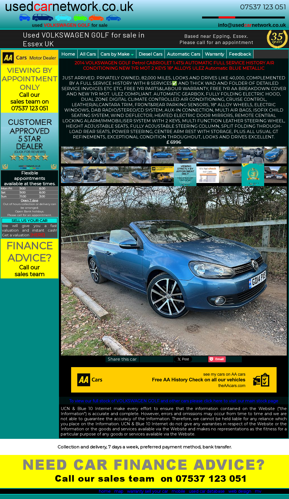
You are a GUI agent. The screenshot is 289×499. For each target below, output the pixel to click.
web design (239, 491)
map (118, 491)
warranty (135, 491)
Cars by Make (117, 54)
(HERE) (37, 234)
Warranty (214, 54)
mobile (178, 491)
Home (68, 54)
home (105, 491)
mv (258, 491)
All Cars (88, 54)
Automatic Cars (183, 54)
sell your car (156, 491)
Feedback (240, 54)
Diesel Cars (150, 54)
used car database (207, 491)
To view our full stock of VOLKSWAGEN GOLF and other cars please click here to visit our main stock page (173, 401)
